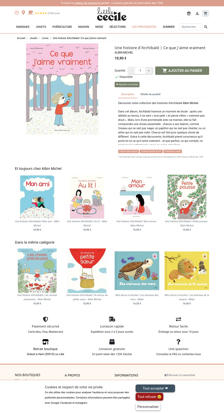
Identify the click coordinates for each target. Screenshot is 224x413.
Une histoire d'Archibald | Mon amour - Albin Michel (137, 225)
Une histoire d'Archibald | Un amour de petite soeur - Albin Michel (87, 299)
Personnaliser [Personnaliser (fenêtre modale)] (148, 407)
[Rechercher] (191, 27)
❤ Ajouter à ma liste (127, 84)
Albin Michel (124, 52)
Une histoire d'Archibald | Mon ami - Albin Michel (37, 225)
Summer (168, 27)
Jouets (41, 27)
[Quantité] (140, 70)
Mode (99, 27)
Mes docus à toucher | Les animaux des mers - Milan (137, 299)
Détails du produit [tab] (150, 94)
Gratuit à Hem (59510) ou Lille (45, 348)
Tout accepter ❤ (155, 388)
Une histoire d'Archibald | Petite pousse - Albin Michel (187, 225)
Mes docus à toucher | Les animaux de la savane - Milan (187, 299)
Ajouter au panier (182, 70)
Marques (22, 27)
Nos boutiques (27, 375)
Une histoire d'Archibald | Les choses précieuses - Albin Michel (37, 299)
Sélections (117, 27)
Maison (83, 27)
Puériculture (62, 27)
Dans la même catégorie (34, 242)
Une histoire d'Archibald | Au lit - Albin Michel (87, 225)
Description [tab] (127, 94)
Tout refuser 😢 (149, 397)
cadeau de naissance (87, 3)
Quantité (120, 70)
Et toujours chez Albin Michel (38, 168)
